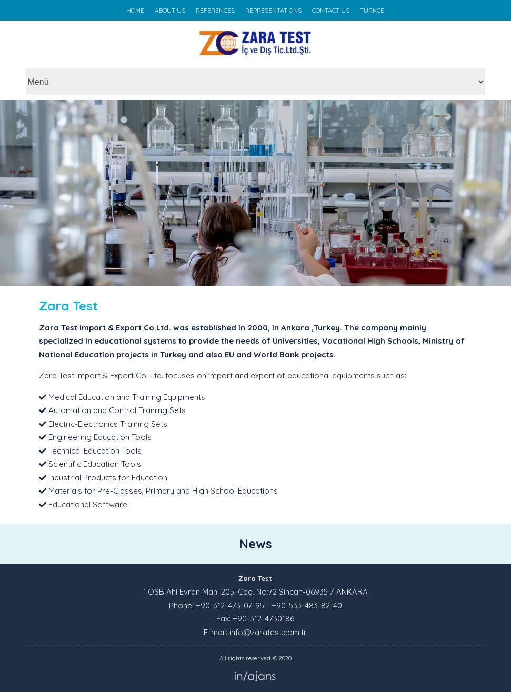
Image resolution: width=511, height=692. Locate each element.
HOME (135, 10)
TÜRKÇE (372, 10)
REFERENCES (215, 10)
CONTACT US (330, 10)
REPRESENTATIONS (273, 10)
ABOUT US (170, 10)
